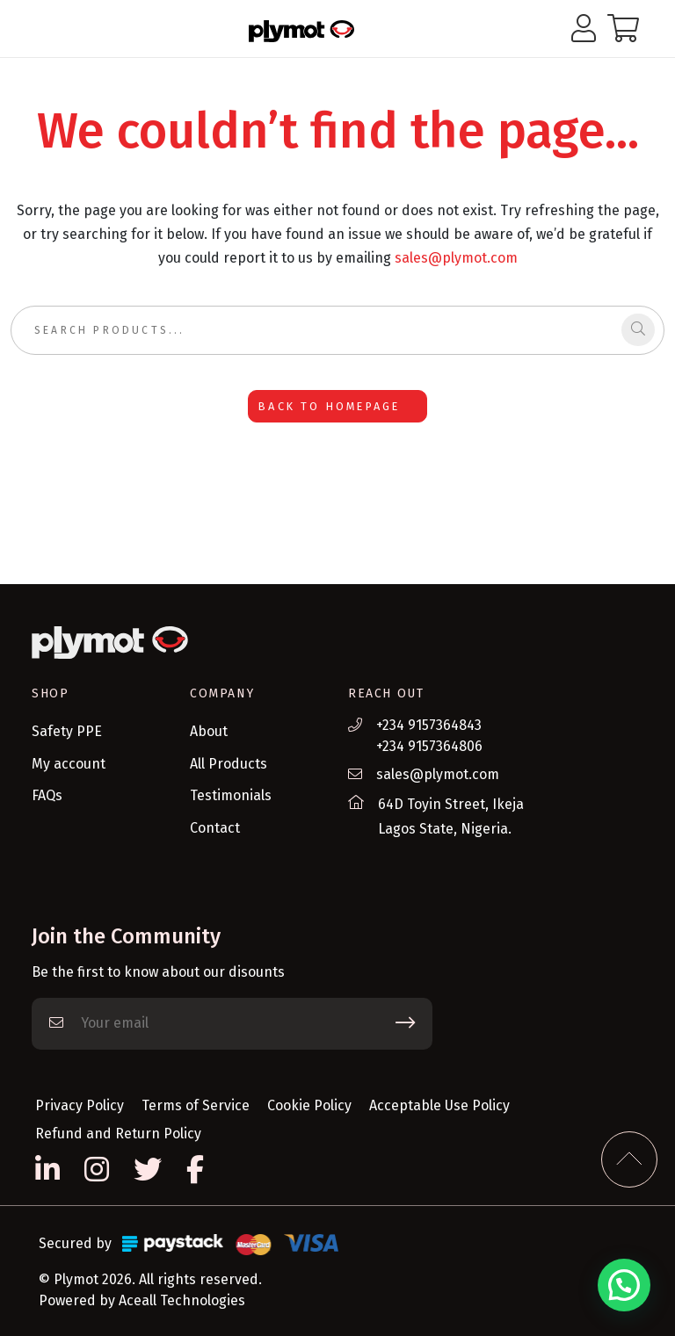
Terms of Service (196, 1105)
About (209, 731)
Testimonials (231, 795)
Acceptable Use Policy (439, 1105)
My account (68, 763)
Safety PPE (67, 731)
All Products (228, 763)
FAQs (47, 795)
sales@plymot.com (456, 257)
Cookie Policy (309, 1105)
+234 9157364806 (429, 746)
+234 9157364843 (429, 725)
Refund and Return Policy (118, 1133)
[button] (624, 1285)
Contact (215, 828)
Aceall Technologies (182, 1300)
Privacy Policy (79, 1105)
